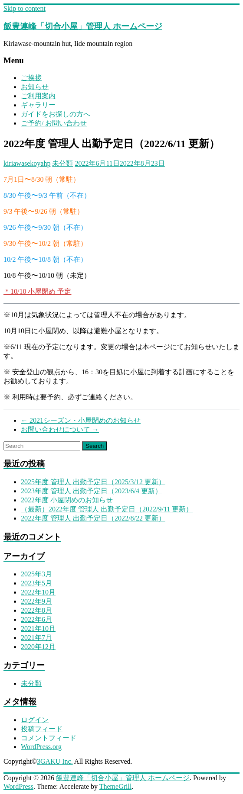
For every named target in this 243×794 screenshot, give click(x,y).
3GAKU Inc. (55, 761)
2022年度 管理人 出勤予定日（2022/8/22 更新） (93, 518)
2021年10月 (38, 628)
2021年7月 (36, 637)
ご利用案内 (38, 96)
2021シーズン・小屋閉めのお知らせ (81, 420)
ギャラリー (38, 105)
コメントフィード (48, 738)
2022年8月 (36, 610)
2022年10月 (38, 592)
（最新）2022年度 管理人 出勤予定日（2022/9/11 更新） (107, 509)
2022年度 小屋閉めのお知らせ (67, 500)
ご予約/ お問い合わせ (54, 123)
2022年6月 (36, 619)
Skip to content (24, 8)
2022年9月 (36, 601)
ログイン (35, 719)
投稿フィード (41, 729)
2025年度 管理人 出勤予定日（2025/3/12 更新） (93, 481)
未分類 (62, 163)
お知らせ (35, 86)
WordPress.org (41, 746)
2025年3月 (36, 574)
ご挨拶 (31, 77)
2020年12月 (38, 646)
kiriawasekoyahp (26, 163)
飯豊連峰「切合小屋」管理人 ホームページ (82, 26)
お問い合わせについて (60, 429)
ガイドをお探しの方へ (55, 114)
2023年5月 (36, 583)
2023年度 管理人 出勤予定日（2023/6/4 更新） (91, 491)
